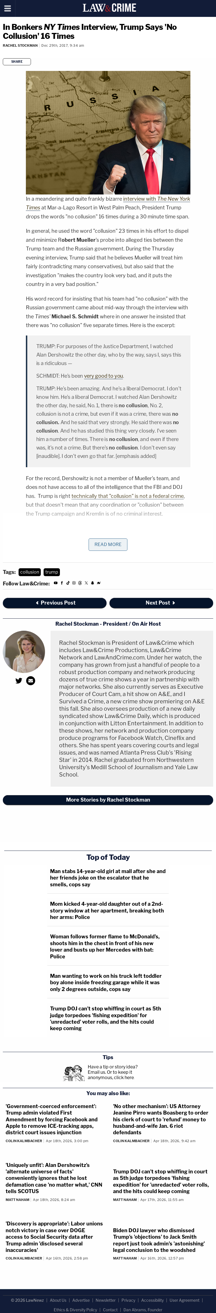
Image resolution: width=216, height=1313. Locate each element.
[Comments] (3, 53)
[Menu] (7, 8)
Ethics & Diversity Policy (75, 1309)
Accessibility (152, 1300)
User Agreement (184, 1300)
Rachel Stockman (20, 45)
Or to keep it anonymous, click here (111, 1075)
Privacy (128, 1300)
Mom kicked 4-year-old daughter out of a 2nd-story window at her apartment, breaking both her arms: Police (107, 910)
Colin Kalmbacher (24, 1141)
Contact (110, 1309)
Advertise (81, 1300)
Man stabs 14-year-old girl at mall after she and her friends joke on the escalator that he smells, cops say (108, 877)
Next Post (161, 603)
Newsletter (106, 1300)
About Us (58, 1300)
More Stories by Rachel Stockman (108, 800)
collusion (29, 572)
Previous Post (55, 603)
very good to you (103, 376)
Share (17, 62)
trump (51, 572)
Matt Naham (17, 1200)
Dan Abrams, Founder (142, 1309)
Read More (108, 544)
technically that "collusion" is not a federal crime (127, 496)
